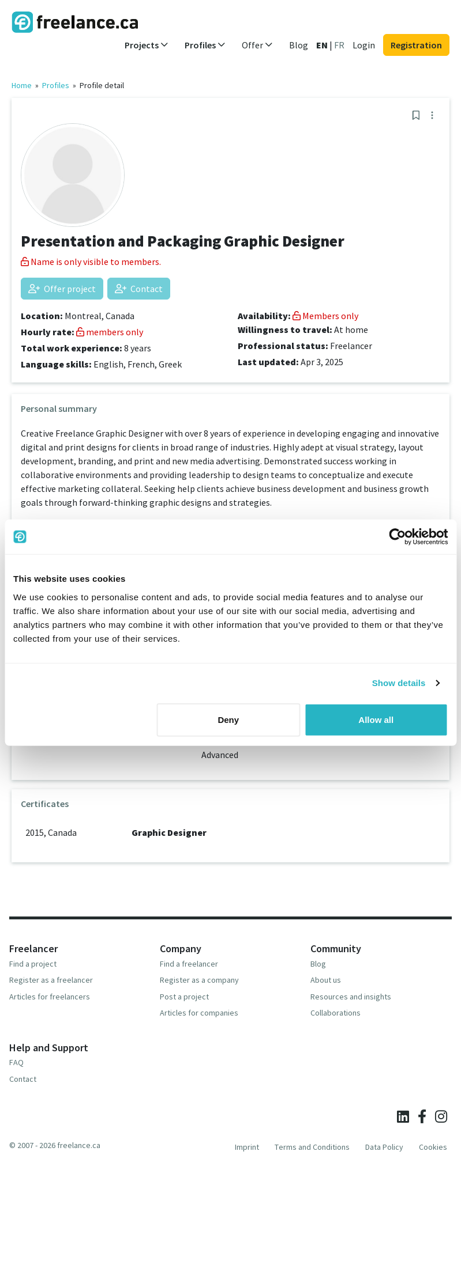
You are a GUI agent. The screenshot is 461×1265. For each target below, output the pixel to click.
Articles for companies (199, 1013)
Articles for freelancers (49, 996)
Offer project (62, 288)
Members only (325, 315)
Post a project (184, 996)
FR (339, 45)
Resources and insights (350, 996)
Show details (399, 683)
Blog (298, 45)
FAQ (16, 1062)
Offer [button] (257, 45)
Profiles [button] (205, 45)
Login (364, 45)
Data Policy (384, 1147)
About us (325, 980)
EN (322, 45)
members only (109, 332)
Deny (228, 719)
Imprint (247, 1147)
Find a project (33, 964)
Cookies (433, 1147)
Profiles (55, 85)
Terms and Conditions (312, 1147)
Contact (139, 288)
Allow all (375, 719)
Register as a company (199, 980)
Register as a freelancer (51, 980)
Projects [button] (146, 45)
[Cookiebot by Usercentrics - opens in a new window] (397, 537)
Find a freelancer (189, 964)
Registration (416, 45)
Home (22, 85)
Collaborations (335, 1013)
